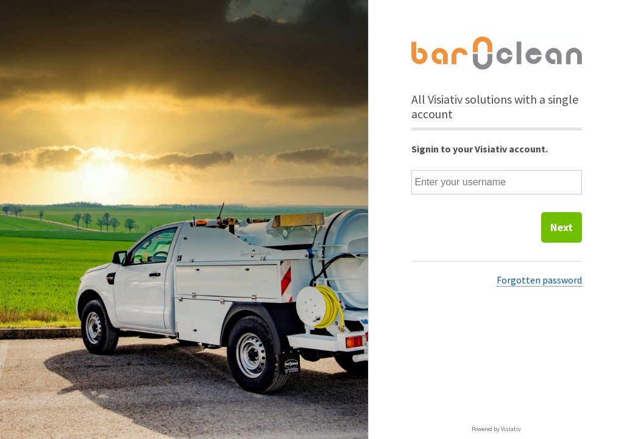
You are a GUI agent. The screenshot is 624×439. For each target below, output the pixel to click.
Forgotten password (539, 280)
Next (561, 227)
